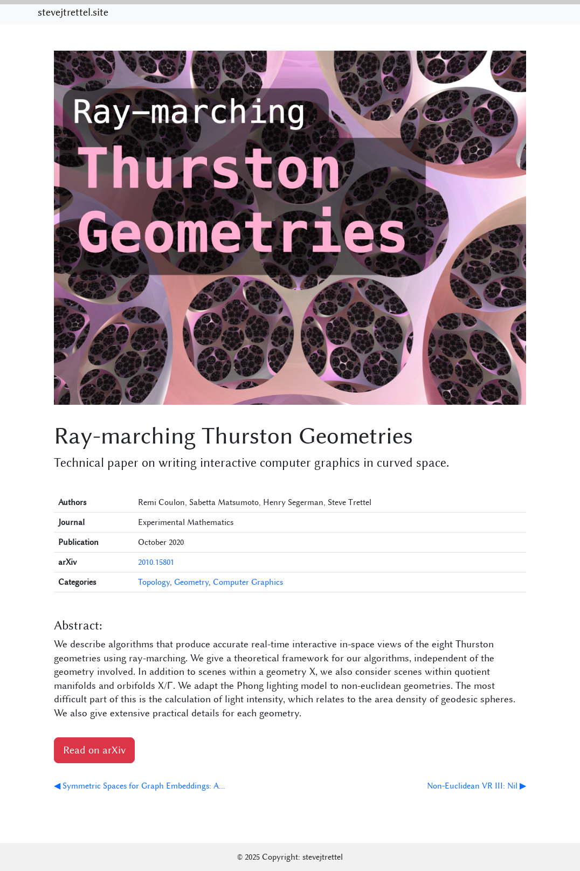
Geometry (191, 582)
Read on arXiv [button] (94, 750)
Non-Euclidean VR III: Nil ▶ (476, 786)
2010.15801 (156, 562)
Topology (154, 582)
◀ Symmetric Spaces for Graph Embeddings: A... (139, 786)
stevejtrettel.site (73, 12)
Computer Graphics (248, 582)
